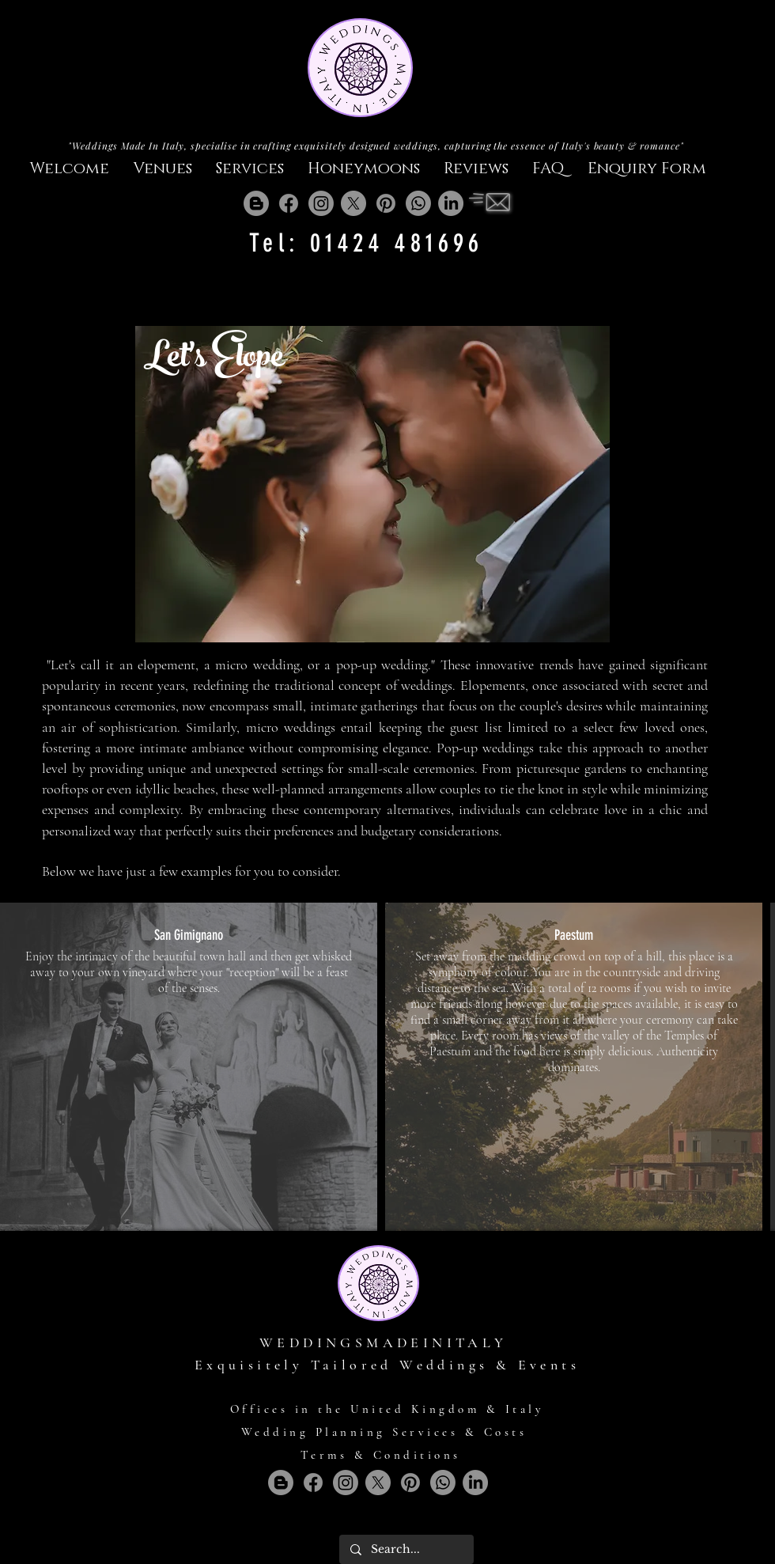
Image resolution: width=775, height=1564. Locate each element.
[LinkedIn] (450, 203)
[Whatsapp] (418, 203)
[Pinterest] (386, 203)
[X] (353, 203)
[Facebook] (288, 203)
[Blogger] (256, 203)
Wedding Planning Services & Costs (384, 1432)
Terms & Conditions (381, 1455)
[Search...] (405, 1549)
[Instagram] (321, 203)
